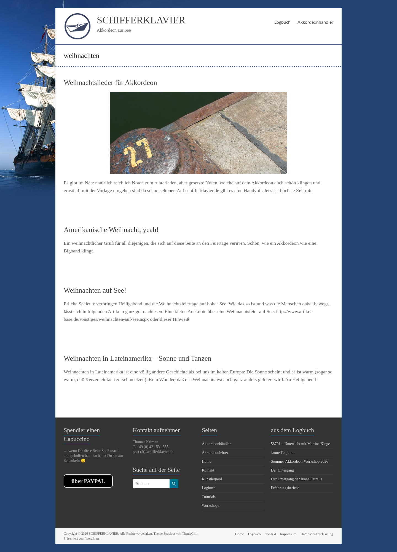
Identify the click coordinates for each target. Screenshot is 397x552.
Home (206, 461)
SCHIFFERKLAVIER (141, 20)
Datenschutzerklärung (317, 533)
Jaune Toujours (282, 453)
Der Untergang (282, 470)
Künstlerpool (212, 479)
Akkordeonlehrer (215, 453)
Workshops (210, 505)
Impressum (288, 533)
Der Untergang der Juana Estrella (296, 479)
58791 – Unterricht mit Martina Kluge (300, 444)
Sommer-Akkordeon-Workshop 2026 (299, 461)
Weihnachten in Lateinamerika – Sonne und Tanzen (137, 358)
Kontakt (208, 470)
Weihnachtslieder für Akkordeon (110, 83)
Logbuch (282, 22)
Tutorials (209, 497)
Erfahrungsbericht (285, 488)
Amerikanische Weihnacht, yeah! (111, 230)
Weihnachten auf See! (95, 290)
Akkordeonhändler (315, 22)
